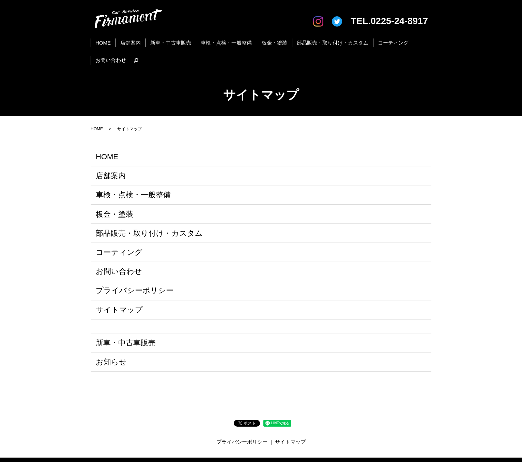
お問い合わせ (399, 39)
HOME (104, 39)
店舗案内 (127, 39)
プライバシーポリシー (134, 266)
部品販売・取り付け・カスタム (308, 39)
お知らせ (111, 337)
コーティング (364, 39)
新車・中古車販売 (162, 39)
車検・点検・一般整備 (212, 39)
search (422, 39)
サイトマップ (119, 285)
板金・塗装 (255, 39)
